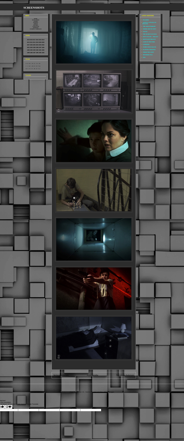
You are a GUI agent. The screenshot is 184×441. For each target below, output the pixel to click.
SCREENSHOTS (33, 7)
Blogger (111, 392)
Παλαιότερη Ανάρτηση (125, 375)
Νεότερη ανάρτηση (61, 375)
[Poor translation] (8, 407)
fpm (101, 392)
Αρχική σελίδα (92, 375)
